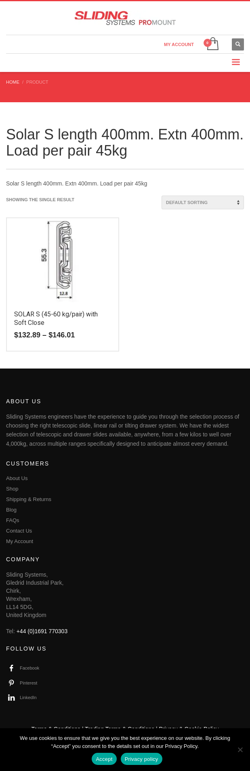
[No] (240, 750)
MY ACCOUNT (179, 44)
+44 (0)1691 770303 (42, 631)
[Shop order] (203, 202)
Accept (104, 759)
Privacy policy (141, 759)
